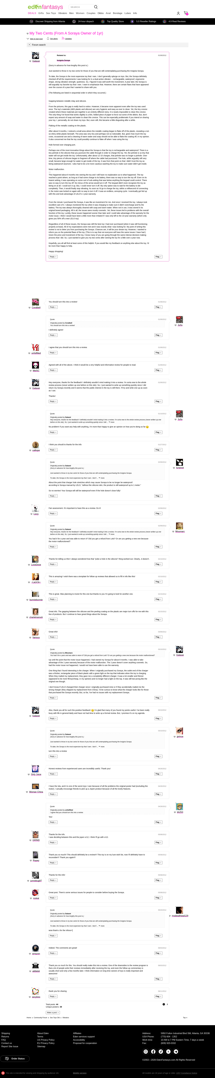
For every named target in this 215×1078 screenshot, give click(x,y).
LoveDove (36, 565)
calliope (36, 450)
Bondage (117, 13)
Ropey (36, 860)
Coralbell (36, 307)
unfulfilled (36, 353)
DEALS (32, 13)
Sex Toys (51, 13)
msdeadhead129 (180, 916)
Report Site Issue (9, 1046)
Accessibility (79, 1040)
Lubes (128, 13)
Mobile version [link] (80, 1073)
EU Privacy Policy (45, 1043)
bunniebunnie (36, 600)
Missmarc (180, 531)
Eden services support (84, 1036)
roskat (36, 898)
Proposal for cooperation (85, 1043)
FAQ (3, 1040)
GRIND (36, 840)
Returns (5, 1036)
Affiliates (77, 1033)
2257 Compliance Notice (186, 1073)
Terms (40, 1036)
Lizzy (36, 514)
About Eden (43, 1033)
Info (135, 13)
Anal (108, 13)
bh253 (180, 812)
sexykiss (36, 997)
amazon (36, 954)
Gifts (41, 13)
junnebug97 (36, 881)
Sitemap (41, 1046)
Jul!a (180, 325)
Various (36, 637)
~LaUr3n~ (36, 582)
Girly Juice (36, 774)
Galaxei (36, 61)
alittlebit (36, 971)
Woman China (36, 792)
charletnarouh (36, 617)
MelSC (36, 371)
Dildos (101, 13)
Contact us (6, 1043)
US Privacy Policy (45, 1040)
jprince (180, 736)
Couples (91, 13)
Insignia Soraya (63, 60)
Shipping (5, 1033)
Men (71, 13)
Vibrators (62, 13)
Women (80, 13)
